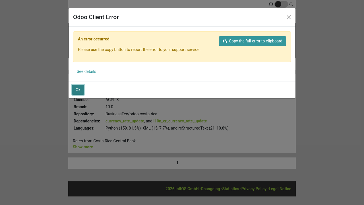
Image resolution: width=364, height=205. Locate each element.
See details (86, 71)
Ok (78, 89)
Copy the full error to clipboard (252, 41)
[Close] (289, 17)
